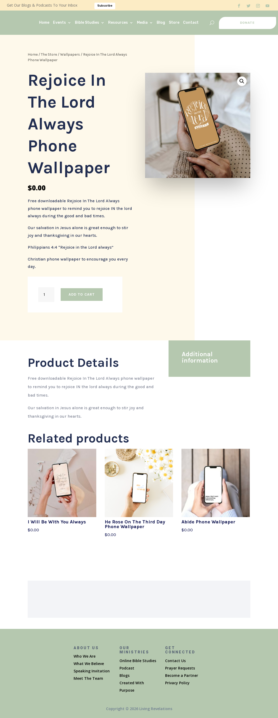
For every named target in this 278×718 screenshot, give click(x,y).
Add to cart (82, 294)
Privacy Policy (177, 682)
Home (44, 22)
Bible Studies (87, 22)
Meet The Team (88, 678)
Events (59, 22)
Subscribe (104, 5)
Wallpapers (70, 54)
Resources (118, 22)
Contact (191, 22)
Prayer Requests (180, 668)
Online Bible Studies (137, 660)
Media (142, 22)
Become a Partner (181, 675)
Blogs (124, 675)
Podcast (126, 668)
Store (174, 22)
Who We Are (84, 656)
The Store (49, 54)
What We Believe (89, 663)
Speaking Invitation (92, 670)
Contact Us (175, 660)
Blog (161, 22)
